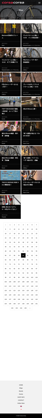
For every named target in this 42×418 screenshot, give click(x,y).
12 (23, 229)
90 (14, 273)
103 (36, 278)
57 (10, 256)
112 (6, 286)
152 (12, 308)
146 (14, 304)
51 (19, 251)
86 (32, 269)
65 (10, 260)
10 (14, 229)
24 (5, 238)
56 (5, 256)
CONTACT (21, 400)
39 (36, 242)
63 (36, 256)
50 (14, 251)
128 (6, 295)
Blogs (21, 388)
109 (28, 282)
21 (27, 234)
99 (19, 278)
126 (32, 291)
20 (23, 234)
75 (19, 264)
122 (14, 291)
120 (6, 291)
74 (14, 264)
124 (23, 291)
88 (5, 273)
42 (14, 247)
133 (28, 295)
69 (27, 260)
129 (10, 295)
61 (27, 256)
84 (23, 269)
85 (27, 269)
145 (10, 304)
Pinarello (4, 217)
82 (14, 269)
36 (23, 242)
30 (32, 238)
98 (14, 278)
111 (36, 282)
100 (23, 278)
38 (32, 242)
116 (23, 286)
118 (32, 286)
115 (19, 286)
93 (27, 273)
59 (19, 256)
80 (5, 269)
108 (23, 282)
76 (23, 264)
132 (23, 295)
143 (36, 299)
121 (10, 291)
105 (10, 282)
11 (19, 229)
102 (32, 278)
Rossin (3, 144)
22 (32, 234)
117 (28, 286)
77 (27, 264)
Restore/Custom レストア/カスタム (31, 46)
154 (21, 308)
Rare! (3, 46)
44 (23, 247)
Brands (21, 391)
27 (19, 238)
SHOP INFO (21, 397)
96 (5, 278)
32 (5, 242)
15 (36, 229)
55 (36, 251)
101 (28, 278)
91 (19, 273)
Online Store (21, 403)
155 (25, 308)
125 (28, 291)
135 (36, 295)
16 (5, 234)
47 (36, 247)
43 (19, 247)
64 (5, 260)
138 (14, 299)
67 (19, 260)
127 (36, 291)
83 (19, 269)
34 (14, 242)
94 (32, 273)
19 (19, 234)
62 (32, 256)
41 (10, 247)
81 (10, 269)
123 (19, 291)
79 (36, 264)
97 (10, 278)
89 (10, 273)
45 (27, 247)
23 (36, 234)
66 (14, 260)
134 (32, 295)
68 (23, 260)
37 (27, 242)
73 (10, 264)
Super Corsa (26, 144)
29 (27, 238)
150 (32, 304)
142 (32, 299)
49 (10, 251)
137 (10, 299)
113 (10, 286)
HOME (21, 385)
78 (32, 264)
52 (23, 251)
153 (17, 308)
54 (32, 251)
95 (36, 273)
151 (36, 304)
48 (5, 251)
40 (5, 247)
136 (6, 299)
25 (10, 238)
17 (10, 234)
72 (5, 264)
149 (28, 304)
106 (14, 282)
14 (32, 229)
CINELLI (25, 70)
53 (27, 251)
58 (14, 256)
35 (19, 242)
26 (14, 238)
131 (19, 295)
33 (10, 242)
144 (6, 304)
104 (6, 282)
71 (36, 260)
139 (19, 299)
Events (3, 119)
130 (14, 295)
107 (19, 282)
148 (23, 304)
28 (23, 238)
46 (32, 247)
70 (32, 260)
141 (28, 299)
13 (27, 229)
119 (36, 286)
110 (32, 282)
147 (19, 304)
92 (23, 273)
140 (23, 299)
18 (14, 234)
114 (14, 286)
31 (36, 238)
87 (36, 269)
